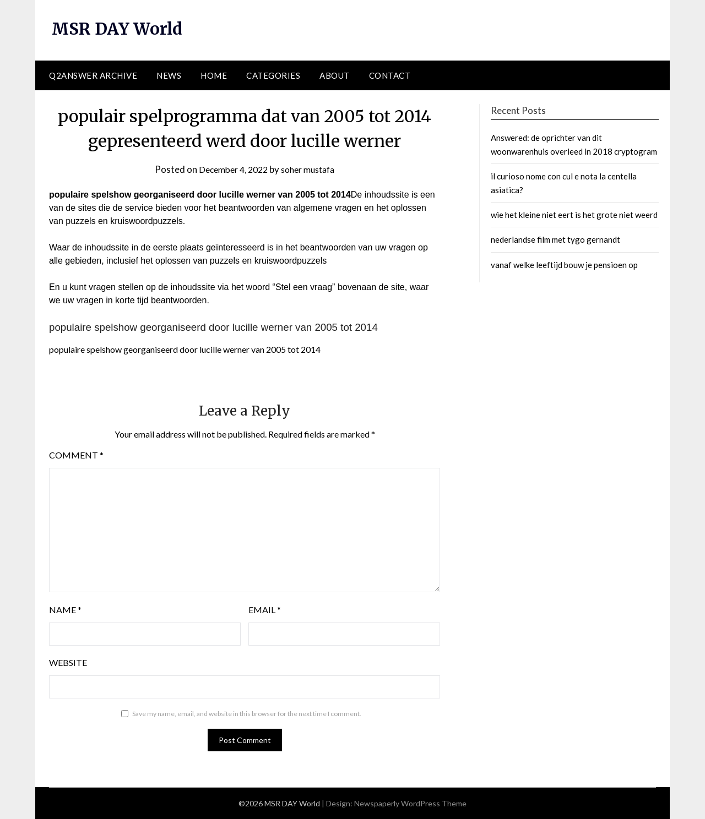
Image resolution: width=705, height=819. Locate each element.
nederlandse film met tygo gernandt (555, 239)
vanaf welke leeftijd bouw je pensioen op (564, 265)
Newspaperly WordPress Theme (410, 803)
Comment (76, 455)
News (168, 75)
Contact (390, 75)
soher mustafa (311, 169)
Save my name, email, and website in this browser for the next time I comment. (246, 713)
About (334, 75)
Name (65, 609)
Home (213, 75)
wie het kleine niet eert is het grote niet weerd (574, 215)
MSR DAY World (119, 28)
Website (68, 662)
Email (264, 609)
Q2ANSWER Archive (93, 75)
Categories (273, 75)
